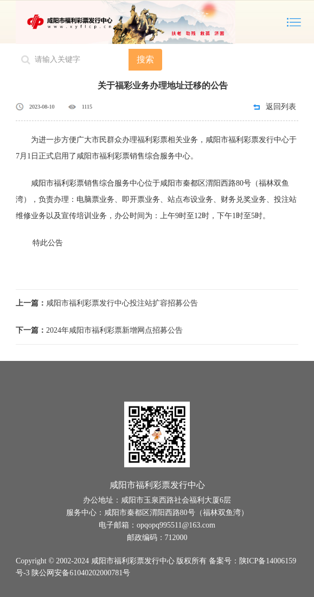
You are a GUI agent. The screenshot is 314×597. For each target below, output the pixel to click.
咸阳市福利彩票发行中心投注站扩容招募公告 (107, 303)
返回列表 (281, 107)
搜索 (145, 59)
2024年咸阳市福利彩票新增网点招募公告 (99, 330)
